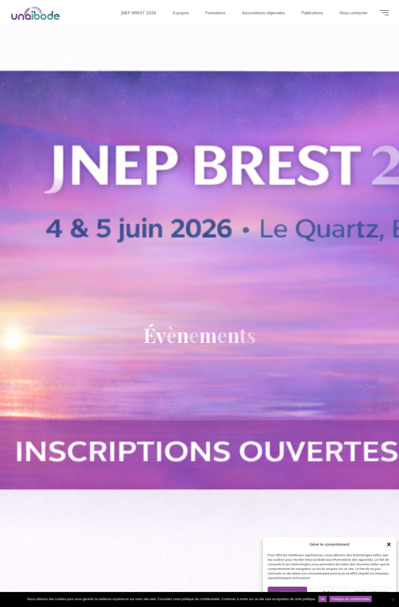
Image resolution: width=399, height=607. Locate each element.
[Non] (392, 599)
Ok (322, 599)
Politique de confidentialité (350, 599)
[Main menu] (384, 12)
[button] (388, 544)
